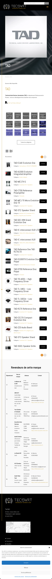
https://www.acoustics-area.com (39, 430)
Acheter (43, 163)
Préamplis (21, 196)
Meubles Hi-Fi (22, 213)
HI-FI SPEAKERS (33, 166)
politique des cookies (19, 576)
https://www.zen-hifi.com (37, 402)
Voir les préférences (26, 572)
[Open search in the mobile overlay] (36, 3)
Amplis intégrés (23, 177)
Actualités (8, 544)
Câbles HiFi (22, 233)
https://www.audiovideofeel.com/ (39, 482)
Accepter (26, 563)
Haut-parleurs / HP (23, 166)
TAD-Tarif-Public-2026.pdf (14, 103)
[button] (49, 547)
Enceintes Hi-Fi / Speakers (25, 185)
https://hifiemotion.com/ (37, 469)
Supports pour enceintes (25, 215)
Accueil (7, 76)
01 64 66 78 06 (8, 516)
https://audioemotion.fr (37, 445)
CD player (32, 264)
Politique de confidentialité (31, 576)
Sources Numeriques (24, 264)
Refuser (26, 567)
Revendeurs (9, 541)
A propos (8, 538)
